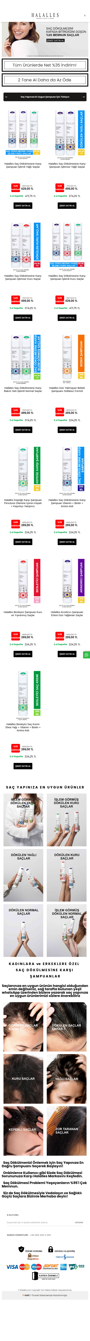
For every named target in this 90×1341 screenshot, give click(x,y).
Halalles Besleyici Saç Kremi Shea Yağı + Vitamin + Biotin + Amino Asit (22, 726)
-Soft (26, 1295)
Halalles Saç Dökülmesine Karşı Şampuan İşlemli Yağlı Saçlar (22, 165)
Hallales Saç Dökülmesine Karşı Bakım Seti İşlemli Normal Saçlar (23, 389)
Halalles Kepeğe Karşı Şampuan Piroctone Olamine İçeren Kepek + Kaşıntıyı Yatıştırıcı (23, 501)
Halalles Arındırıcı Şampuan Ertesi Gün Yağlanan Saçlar (67, 614)
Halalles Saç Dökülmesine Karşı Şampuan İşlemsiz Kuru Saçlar (22, 277)
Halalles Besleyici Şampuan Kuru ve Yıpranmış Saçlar (23, 614)
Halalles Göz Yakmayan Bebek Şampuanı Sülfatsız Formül (67, 389)
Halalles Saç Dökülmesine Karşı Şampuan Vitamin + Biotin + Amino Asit (66, 501)
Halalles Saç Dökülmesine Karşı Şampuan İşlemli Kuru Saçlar (66, 277)
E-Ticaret (34, 1295)
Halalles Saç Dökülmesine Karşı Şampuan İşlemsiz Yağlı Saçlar (66, 165)
